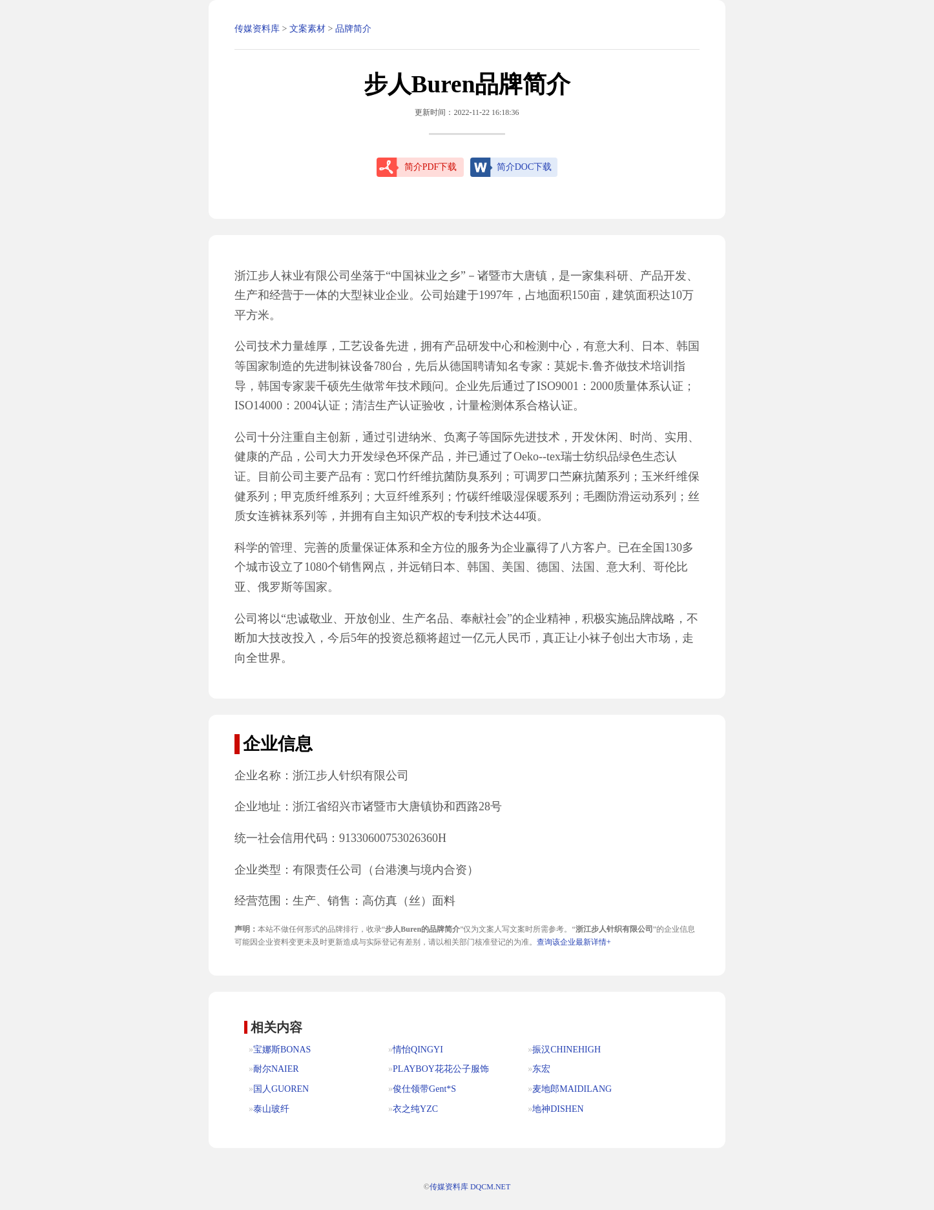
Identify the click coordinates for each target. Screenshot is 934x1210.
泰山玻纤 (271, 1109)
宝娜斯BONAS (282, 1049)
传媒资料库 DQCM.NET (470, 1186)
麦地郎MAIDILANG (572, 1089)
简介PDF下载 (430, 167)
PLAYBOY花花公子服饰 (441, 1069)
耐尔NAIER (276, 1069)
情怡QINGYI (418, 1049)
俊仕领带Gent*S (424, 1089)
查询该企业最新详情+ (574, 942)
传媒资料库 (257, 29)
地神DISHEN (557, 1109)
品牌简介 (353, 29)
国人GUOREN (281, 1089)
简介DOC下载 (524, 167)
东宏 (541, 1069)
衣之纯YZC (415, 1109)
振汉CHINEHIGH (566, 1049)
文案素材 (307, 29)
